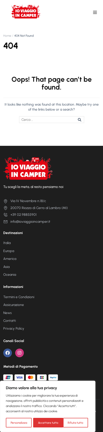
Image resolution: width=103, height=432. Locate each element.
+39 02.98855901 (20, 215)
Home (7, 36)
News (7, 313)
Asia (6, 267)
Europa (8, 251)
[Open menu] (95, 13)
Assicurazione (13, 305)
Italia (7, 243)
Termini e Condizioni (18, 297)
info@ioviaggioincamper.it (26, 221)
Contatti (9, 321)
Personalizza (18, 422)
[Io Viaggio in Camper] (27, 168)
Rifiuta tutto (46, 422)
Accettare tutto (74, 422)
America (9, 259)
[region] (47, 406)
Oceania (9, 274)
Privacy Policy (13, 328)
